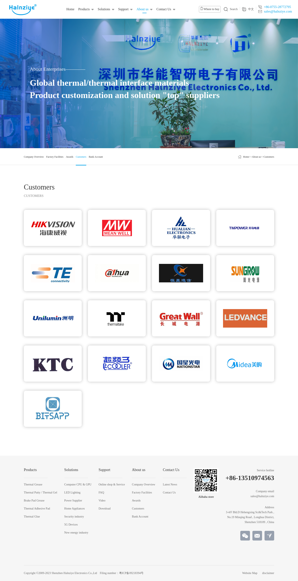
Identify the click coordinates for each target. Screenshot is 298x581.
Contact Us (169, 492)
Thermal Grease (33, 484)
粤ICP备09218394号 (131, 573)
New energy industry (76, 532)
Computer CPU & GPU (78, 484)
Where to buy (209, 9)
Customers (269, 156)
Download (104, 508)
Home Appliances (74, 508)
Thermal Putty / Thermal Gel (40, 492)
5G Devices (71, 524)
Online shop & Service (112, 484)
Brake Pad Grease (34, 500)
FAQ (101, 492)
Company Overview (143, 484)
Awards (136, 500)
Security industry (74, 516)
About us (256, 156)
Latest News (170, 484)
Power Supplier (73, 500)
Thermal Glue (32, 516)
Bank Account (140, 516)
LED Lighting (72, 492)
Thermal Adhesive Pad (37, 508)
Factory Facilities (142, 492)
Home (246, 156)
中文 (248, 9)
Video (102, 500)
